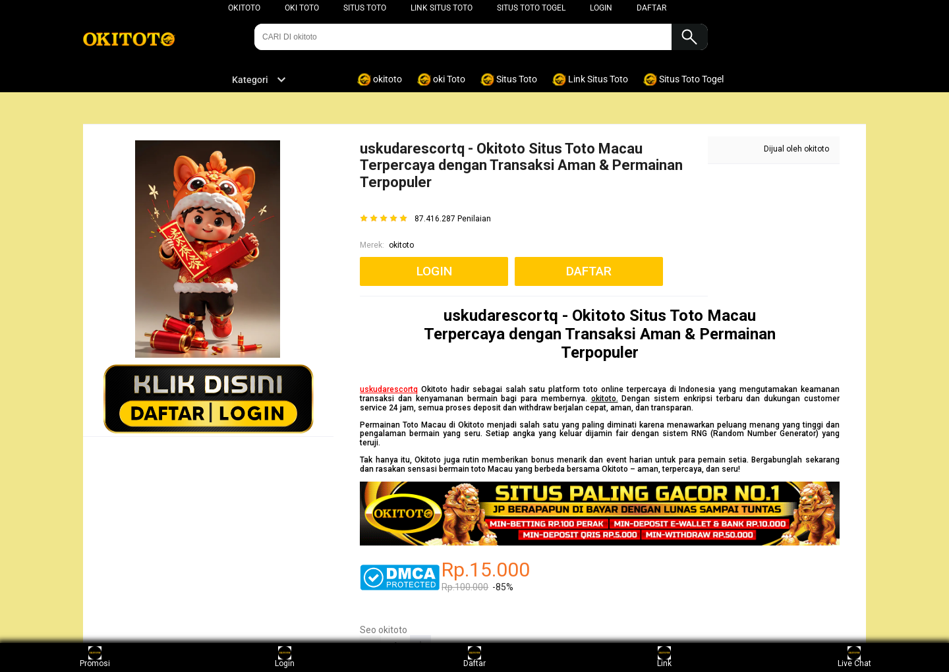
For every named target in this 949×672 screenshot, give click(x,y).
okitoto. (604, 398)
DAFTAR (651, 8)
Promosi (95, 657)
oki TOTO (302, 8)
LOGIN (601, 8)
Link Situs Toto (442, 8)
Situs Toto (364, 8)
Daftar (474, 657)
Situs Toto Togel (531, 8)
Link (664, 657)
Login (285, 657)
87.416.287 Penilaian (453, 219)
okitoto (244, 8)
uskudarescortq (389, 389)
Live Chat (854, 657)
